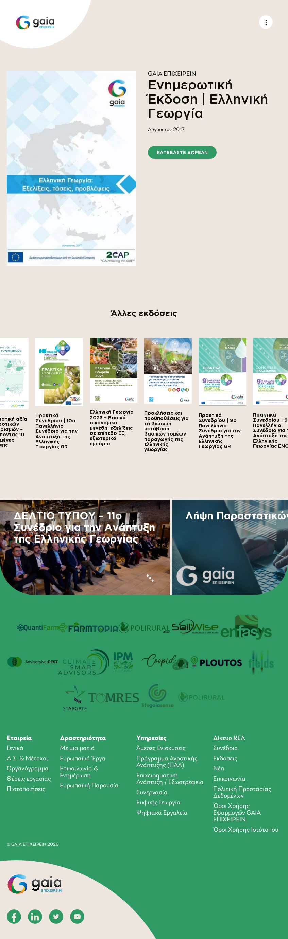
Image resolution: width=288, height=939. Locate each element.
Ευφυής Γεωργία (158, 802)
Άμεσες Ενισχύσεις (161, 748)
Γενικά (15, 748)
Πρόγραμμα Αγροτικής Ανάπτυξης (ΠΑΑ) (167, 762)
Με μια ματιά (77, 748)
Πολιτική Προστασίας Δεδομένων (242, 792)
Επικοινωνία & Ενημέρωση (79, 772)
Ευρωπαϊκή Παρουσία (89, 785)
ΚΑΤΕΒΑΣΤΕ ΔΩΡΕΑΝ (182, 152)
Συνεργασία (152, 792)
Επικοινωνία (229, 779)
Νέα (218, 768)
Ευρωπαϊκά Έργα (82, 758)
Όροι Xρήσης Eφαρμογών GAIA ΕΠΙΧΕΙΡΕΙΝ (237, 813)
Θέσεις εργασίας (29, 779)
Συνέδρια (225, 748)
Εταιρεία (19, 738)
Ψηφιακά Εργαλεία (162, 813)
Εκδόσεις (225, 758)
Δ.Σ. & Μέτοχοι (27, 758)
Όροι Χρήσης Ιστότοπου (245, 830)
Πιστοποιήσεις (26, 789)
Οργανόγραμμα (28, 768)
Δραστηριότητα (83, 738)
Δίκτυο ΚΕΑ (229, 738)
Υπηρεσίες (151, 738)
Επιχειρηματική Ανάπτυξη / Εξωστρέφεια (170, 779)
